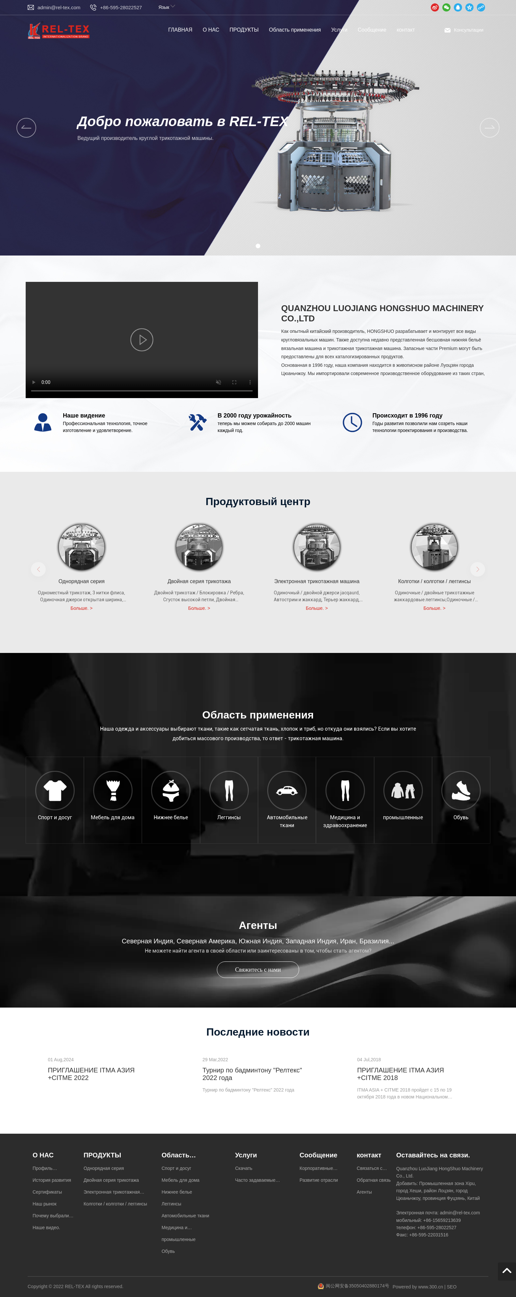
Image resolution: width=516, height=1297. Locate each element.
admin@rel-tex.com (59, 7)
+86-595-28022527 (121, 7)
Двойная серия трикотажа (199, 581)
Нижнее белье (171, 817)
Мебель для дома (113, 817)
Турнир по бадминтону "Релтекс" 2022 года (248, 1090)
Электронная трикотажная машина (316, 581)
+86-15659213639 (442, 1220)
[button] (490, 128)
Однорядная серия (82, 581)
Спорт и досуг (55, 817)
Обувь (461, 817)
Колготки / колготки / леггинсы (434, 581)
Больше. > (81, 608)
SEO (452, 1286)
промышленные (403, 817)
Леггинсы (229, 817)
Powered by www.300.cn (418, 1286)
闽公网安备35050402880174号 (357, 1285)
